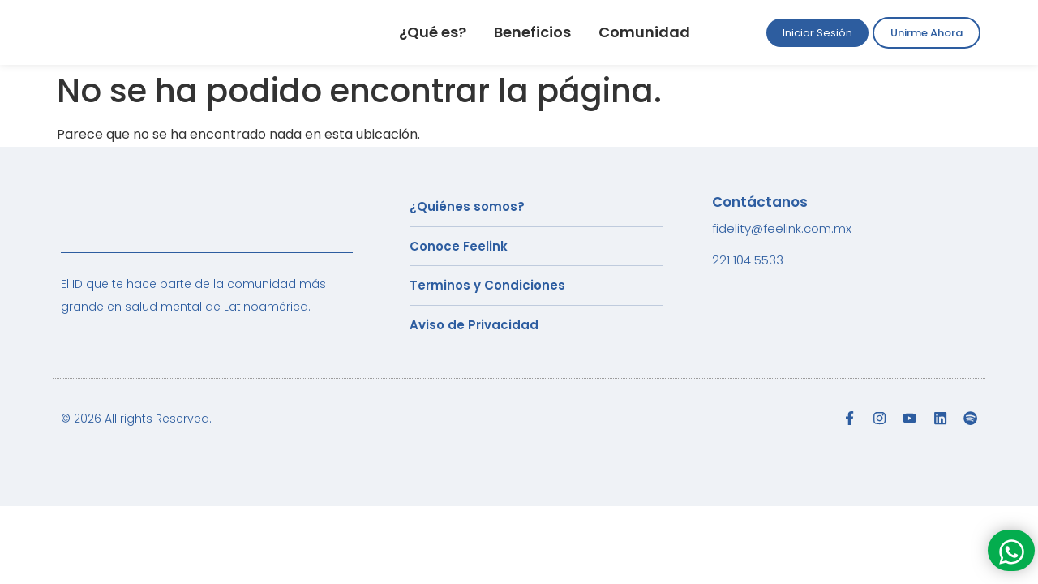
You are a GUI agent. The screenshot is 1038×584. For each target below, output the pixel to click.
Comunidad (644, 32)
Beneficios (532, 32)
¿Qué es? (432, 32)
